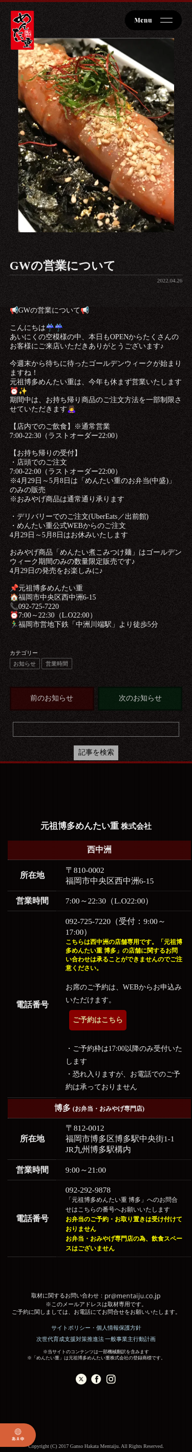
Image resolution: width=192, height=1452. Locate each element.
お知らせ (24, 664)
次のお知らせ (140, 698)
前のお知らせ (51, 698)
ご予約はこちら (98, 1020)
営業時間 (57, 664)
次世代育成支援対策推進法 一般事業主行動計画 (96, 1339)
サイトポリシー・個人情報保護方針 (96, 1328)
